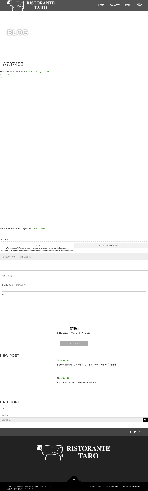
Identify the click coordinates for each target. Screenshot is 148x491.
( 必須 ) (7, 276)
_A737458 (44, 71)
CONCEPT (115, 5)
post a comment (39, 228)
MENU (128, 5)
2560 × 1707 (31, 71)
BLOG (101, 21)
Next (3, 77)
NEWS (3, 408)
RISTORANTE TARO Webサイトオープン (76, 382)
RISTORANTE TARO (112, 486)
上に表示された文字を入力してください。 (74, 333)
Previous (5, 74)
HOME (101, 5)
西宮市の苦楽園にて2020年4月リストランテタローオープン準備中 (87, 364)
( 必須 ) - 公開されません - (14, 285)
